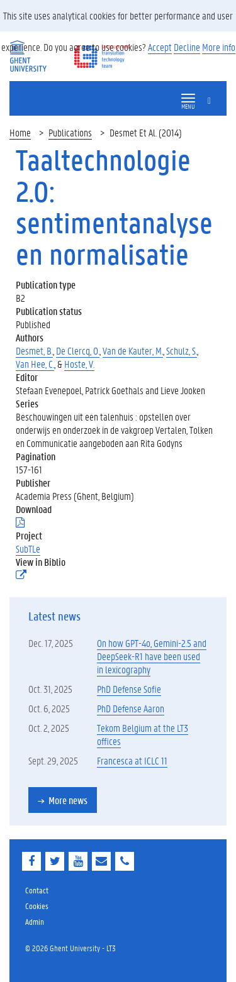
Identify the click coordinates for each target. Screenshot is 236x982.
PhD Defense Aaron (130, 708)
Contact (36, 890)
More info (218, 46)
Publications (70, 132)
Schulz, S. (181, 350)
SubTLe (28, 548)
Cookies (36, 905)
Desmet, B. (34, 350)
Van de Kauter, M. (133, 350)
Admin (34, 921)
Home (20, 132)
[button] (188, 98)
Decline (187, 46)
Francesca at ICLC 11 (132, 760)
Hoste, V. (79, 363)
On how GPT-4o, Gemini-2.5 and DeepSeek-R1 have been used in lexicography (151, 656)
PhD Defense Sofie (129, 688)
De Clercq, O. (77, 350)
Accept (160, 46)
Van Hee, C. (35, 363)
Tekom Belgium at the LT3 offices (142, 734)
